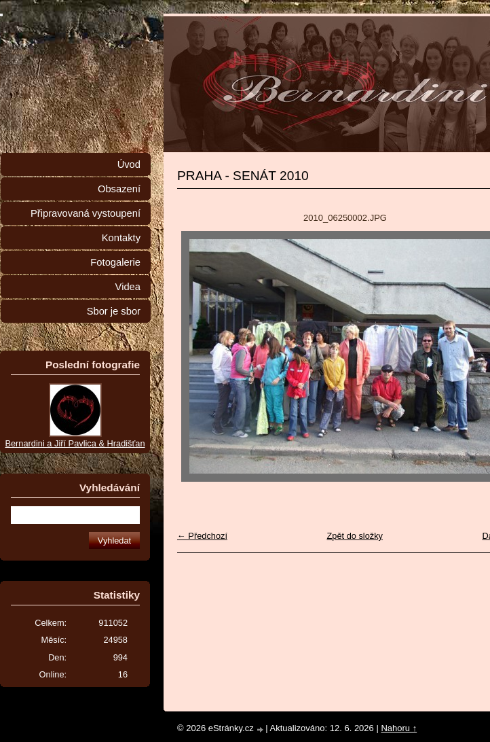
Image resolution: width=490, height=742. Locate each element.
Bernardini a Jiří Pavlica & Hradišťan (75, 443)
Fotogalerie (115, 262)
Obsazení (119, 188)
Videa (127, 286)
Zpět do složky (354, 536)
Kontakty (121, 237)
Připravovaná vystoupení (85, 213)
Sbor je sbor (113, 311)
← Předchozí (202, 536)
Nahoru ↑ (399, 728)
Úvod (128, 164)
